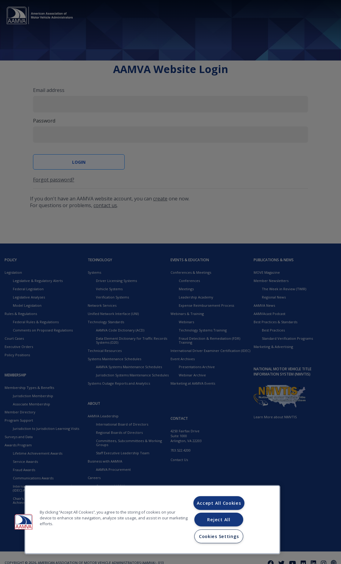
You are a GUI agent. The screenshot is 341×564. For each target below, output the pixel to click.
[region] (152, 519)
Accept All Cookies (219, 503)
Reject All (218, 519)
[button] (23, 522)
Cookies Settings (219, 536)
